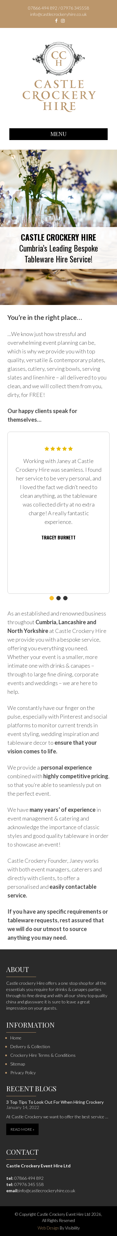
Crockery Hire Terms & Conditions (43, 1055)
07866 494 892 (29, 1178)
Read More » (22, 1129)
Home (15, 1037)
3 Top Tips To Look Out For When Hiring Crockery (55, 1102)
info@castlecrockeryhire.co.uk (47, 1190)
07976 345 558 (29, 1184)
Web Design (48, 1227)
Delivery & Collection (30, 1046)
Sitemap (17, 1063)
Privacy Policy (23, 1072)
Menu (58, 134)
